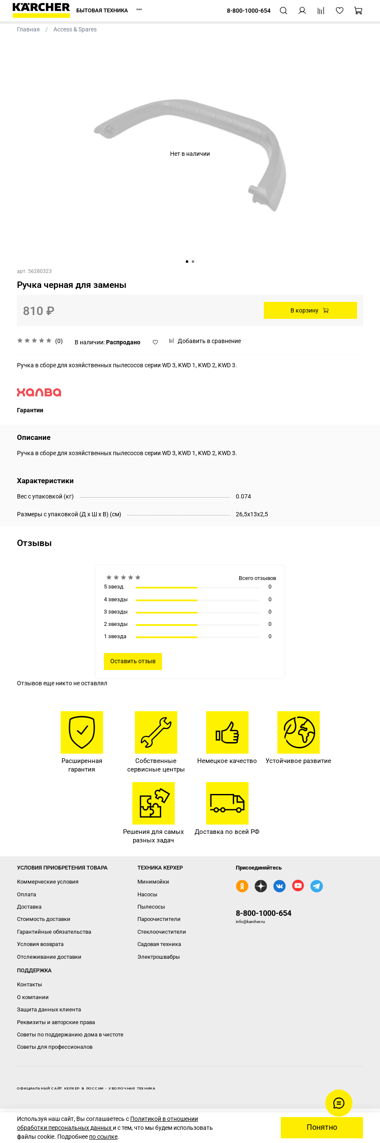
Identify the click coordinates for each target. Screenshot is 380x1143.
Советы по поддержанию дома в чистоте (70, 1034)
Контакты (29, 984)
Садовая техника (159, 944)
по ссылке (103, 1136)
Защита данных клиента (49, 1009)
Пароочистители (159, 919)
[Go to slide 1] (187, 261)
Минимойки (153, 881)
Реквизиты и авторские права (56, 1022)
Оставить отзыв (133, 661)
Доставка (29, 907)
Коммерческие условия (47, 881)
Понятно (322, 1127)
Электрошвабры (158, 957)
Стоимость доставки (43, 919)
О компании (33, 997)
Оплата (26, 894)
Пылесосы (151, 907)
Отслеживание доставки (49, 957)
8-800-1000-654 (263, 913)
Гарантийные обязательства (54, 932)
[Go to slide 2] (193, 261)
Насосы (147, 894)
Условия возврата (40, 944)
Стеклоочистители (161, 932)
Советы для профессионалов (54, 1047)
